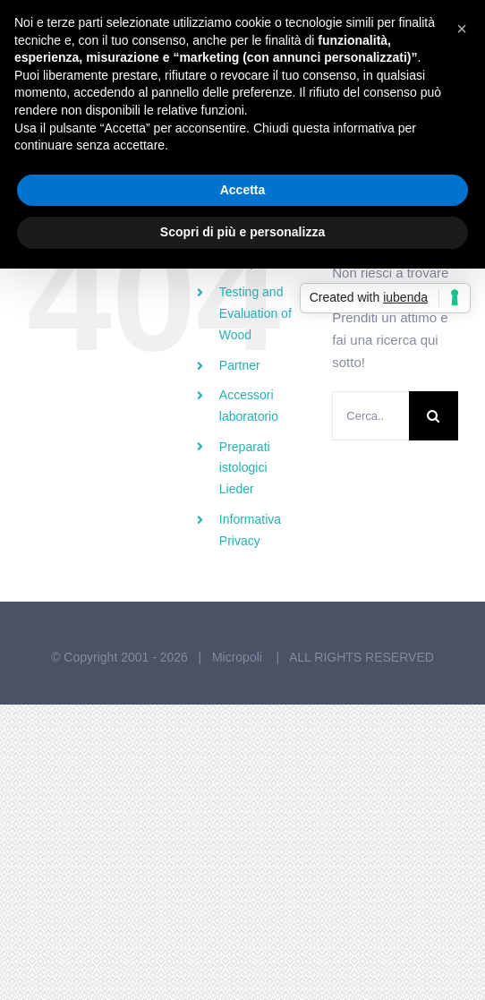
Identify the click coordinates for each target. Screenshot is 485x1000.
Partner (239, 365)
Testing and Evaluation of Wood (255, 313)
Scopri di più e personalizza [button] (242, 232)
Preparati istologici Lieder (244, 468)
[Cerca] (433, 415)
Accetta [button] (243, 190)
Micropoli (239, 657)
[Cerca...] (370, 415)
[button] (461, 28)
